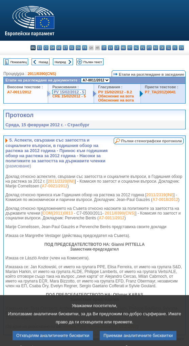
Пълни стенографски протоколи (151, 141)
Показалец (19, 62)
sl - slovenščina (168, 47)
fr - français (84, 47)
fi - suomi (174, 47)
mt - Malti (129, 47)
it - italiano (104, 47)
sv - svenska (181, 47)
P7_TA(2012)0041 (160, 92)
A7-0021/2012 (55, 186)
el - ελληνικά (71, 47)
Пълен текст (92, 62)
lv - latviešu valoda (110, 47)
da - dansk (52, 47)
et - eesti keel (65, 47)
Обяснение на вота (116, 96)
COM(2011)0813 (57, 213)
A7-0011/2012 (19, 92)
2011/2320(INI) (61, 181)
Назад (43, 62)
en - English (78, 47)
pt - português (149, 47)
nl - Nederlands (136, 47)
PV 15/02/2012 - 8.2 (115, 92)
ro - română (155, 47)
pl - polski (142, 47)
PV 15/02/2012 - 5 (69, 92)
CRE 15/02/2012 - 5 (69, 96)
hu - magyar (123, 47)
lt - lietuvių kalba (116, 47)
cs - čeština (46, 47)
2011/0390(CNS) (41, 74)
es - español (39, 47)
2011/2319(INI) (159, 195)
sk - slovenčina (162, 47)
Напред (60, 62)
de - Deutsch (58, 47)
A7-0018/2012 (165, 199)
